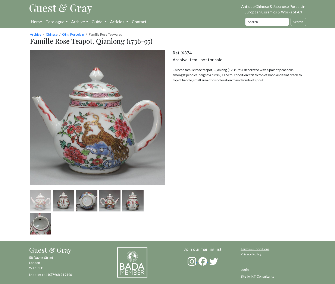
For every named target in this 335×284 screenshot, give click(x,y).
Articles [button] (117, 21)
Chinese (51, 34)
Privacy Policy (251, 254)
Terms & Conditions (255, 249)
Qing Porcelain (73, 34)
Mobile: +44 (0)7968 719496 (50, 274)
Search (298, 22)
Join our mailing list (203, 249)
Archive (78, 21)
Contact (139, 21)
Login (245, 269)
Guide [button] (97, 21)
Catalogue (55, 21)
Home (36, 21)
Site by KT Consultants (257, 276)
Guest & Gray (60, 8)
